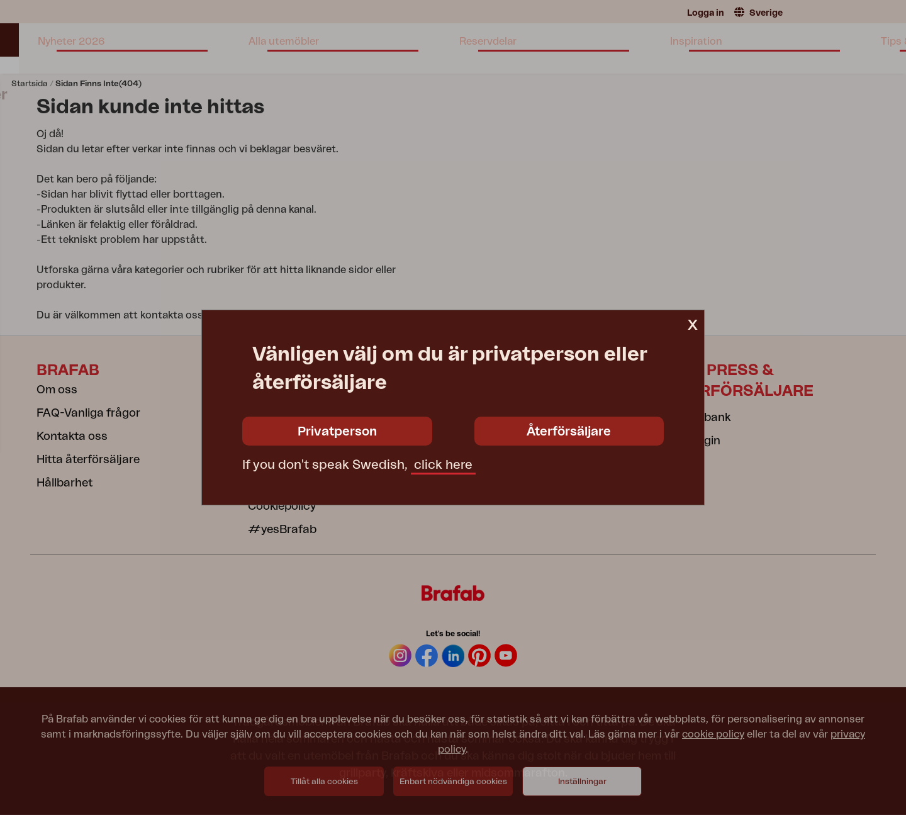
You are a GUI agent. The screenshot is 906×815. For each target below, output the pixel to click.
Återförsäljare (569, 431)
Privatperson (337, 431)
